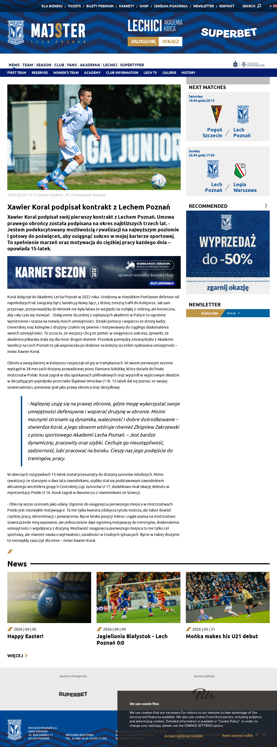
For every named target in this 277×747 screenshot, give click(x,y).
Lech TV (150, 73)
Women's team (66, 73)
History (189, 73)
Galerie (169, 73)
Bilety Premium (100, 6)
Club (59, 65)
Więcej (15, 655)
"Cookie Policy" (229, 721)
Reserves (40, 73)
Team (27, 65)
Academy (92, 73)
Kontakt (226, 6)
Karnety (126, 6)
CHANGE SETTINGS (198, 725)
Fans (72, 65)
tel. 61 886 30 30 (77, 738)
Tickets (74, 6)
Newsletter (203, 6)
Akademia (90, 65)
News (14, 65)
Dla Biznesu (51, 6)
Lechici (110, 65)
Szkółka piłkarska (171, 6)
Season (43, 65)
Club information (122, 73)
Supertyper (132, 65)
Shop (144, 6)
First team (16, 73)
